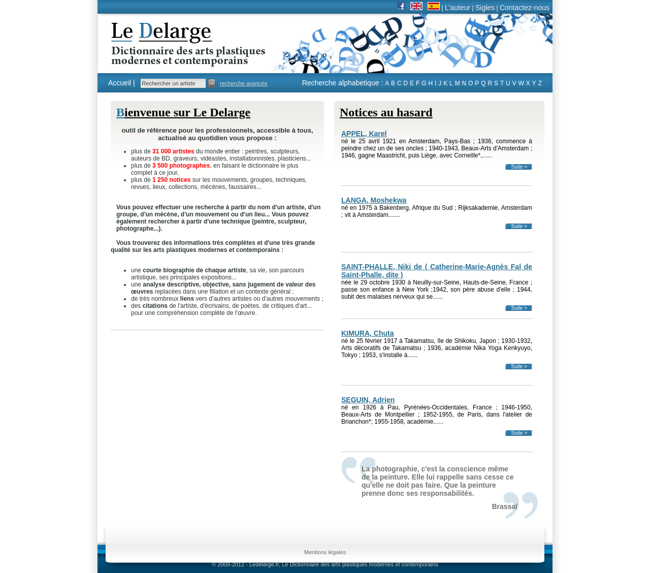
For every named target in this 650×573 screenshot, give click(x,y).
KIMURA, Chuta (367, 333)
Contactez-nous (524, 8)
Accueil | (121, 83)
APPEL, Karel (363, 134)
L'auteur (457, 8)
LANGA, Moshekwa (373, 200)
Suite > (519, 167)
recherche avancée (244, 83)
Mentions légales (325, 552)
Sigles (485, 8)
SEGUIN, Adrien (368, 400)
